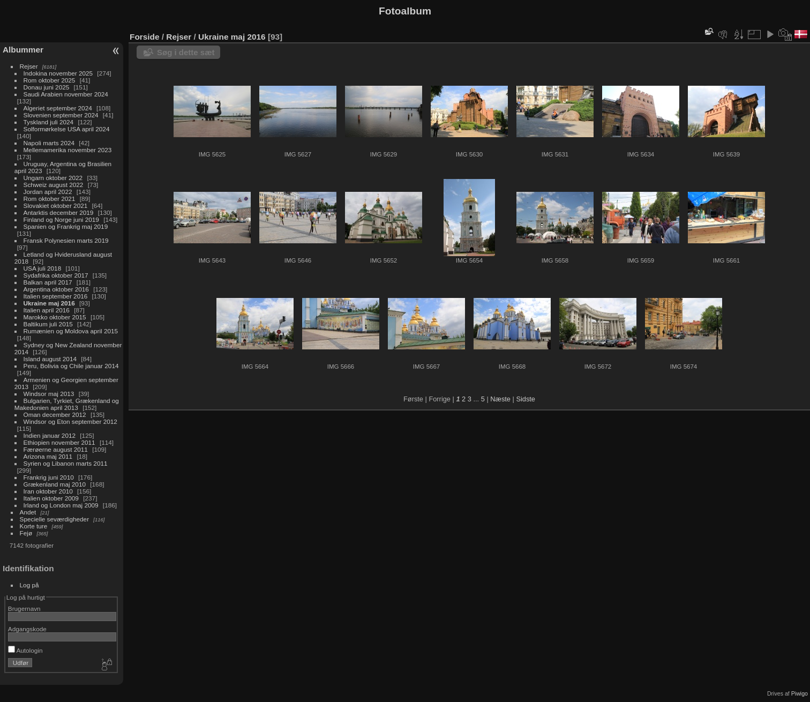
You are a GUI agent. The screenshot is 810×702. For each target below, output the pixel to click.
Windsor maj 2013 (49, 393)
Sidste (525, 399)
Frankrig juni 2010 (49, 477)
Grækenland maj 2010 (55, 484)
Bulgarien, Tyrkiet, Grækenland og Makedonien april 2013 (66, 404)
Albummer (23, 49)
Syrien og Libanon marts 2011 (66, 463)
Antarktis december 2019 (59, 212)
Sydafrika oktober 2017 (56, 275)
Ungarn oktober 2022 (53, 177)
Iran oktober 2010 (48, 491)
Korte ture (34, 525)
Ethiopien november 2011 (59, 442)
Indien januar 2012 (50, 435)
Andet (28, 512)
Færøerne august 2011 (56, 449)
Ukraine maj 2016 (49, 303)
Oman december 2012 (55, 414)
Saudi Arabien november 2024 (66, 94)
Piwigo (799, 693)
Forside (144, 36)
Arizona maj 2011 (48, 456)
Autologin (25, 650)
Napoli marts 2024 (49, 142)
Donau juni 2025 (47, 87)
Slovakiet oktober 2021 (56, 205)
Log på (29, 584)
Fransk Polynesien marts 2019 (66, 240)
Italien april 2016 (47, 310)
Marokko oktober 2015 (55, 316)
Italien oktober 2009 (51, 498)
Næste (500, 399)
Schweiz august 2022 (54, 184)
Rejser (29, 66)
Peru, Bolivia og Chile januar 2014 (71, 365)
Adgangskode (27, 628)
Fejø (26, 532)
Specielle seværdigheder (54, 519)
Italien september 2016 (56, 296)
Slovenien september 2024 (61, 114)
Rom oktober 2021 (50, 198)
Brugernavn (24, 608)
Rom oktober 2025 (50, 80)
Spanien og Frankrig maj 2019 (66, 226)
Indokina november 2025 (58, 73)
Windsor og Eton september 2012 (70, 421)
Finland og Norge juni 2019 (61, 219)
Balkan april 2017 (48, 282)
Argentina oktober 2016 (56, 289)
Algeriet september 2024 (58, 107)
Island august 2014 (50, 358)
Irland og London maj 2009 (61, 505)
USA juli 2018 (43, 268)
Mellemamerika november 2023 (68, 149)
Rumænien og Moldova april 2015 (71, 330)
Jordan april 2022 (48, 191)
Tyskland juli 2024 (49, 121)
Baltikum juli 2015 (48, 323)
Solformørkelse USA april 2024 (67, 128)
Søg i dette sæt (186, 52)
